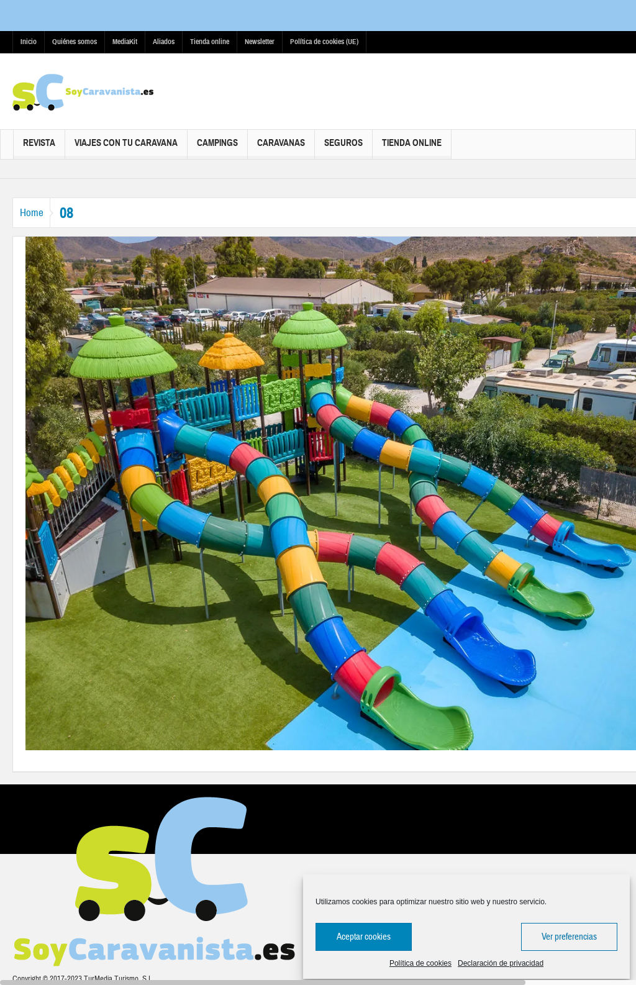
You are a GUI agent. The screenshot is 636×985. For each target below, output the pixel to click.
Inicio (28, 41)
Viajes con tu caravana (126, 148)
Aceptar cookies (364, 937)
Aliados (164, 41)
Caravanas (281, 148)
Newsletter (260, 41)
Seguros (343, 148)
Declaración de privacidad (500, 963)
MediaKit (124, 41)
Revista (39, 148)
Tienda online (209, 41)
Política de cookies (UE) (324, 41)
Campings (217, 148)
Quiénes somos (74, 41)
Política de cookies (420, 963)
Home (37, 212)
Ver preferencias (569, 937)
